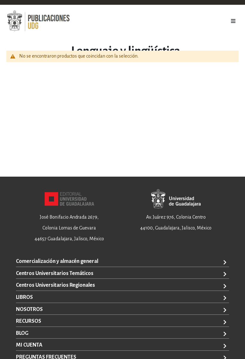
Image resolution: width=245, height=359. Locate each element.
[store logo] (38, 21)
